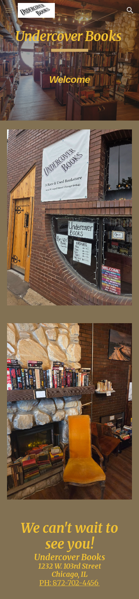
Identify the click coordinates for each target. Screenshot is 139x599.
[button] (9, 10)
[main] (69, 60)
